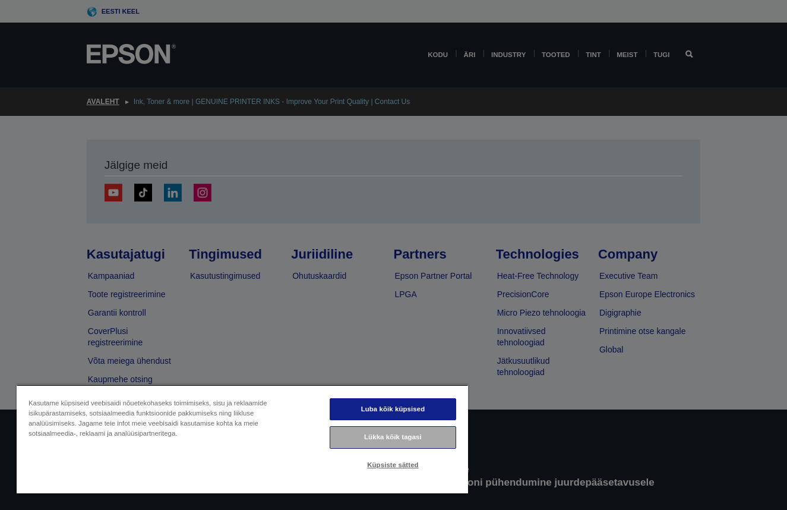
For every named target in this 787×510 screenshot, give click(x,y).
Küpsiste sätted (392, 464)
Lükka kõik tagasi (393, 436)
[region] (242, 439)
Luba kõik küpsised (393, 409)
